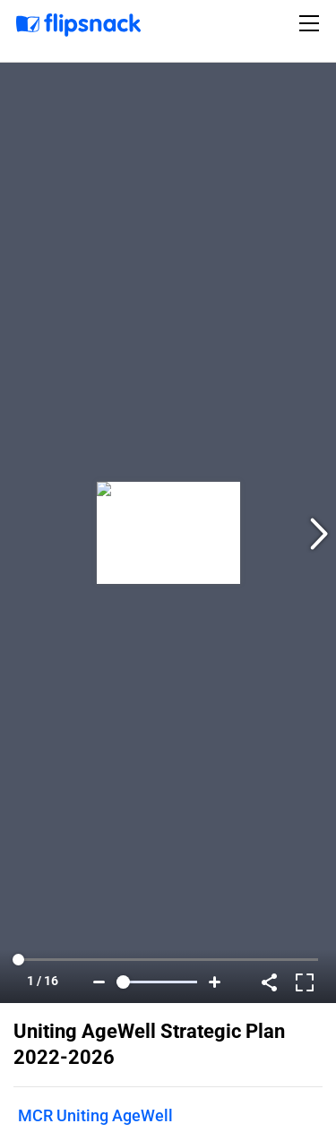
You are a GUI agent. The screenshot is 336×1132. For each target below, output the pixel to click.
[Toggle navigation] (312, 23)
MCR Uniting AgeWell (95, 1115)
